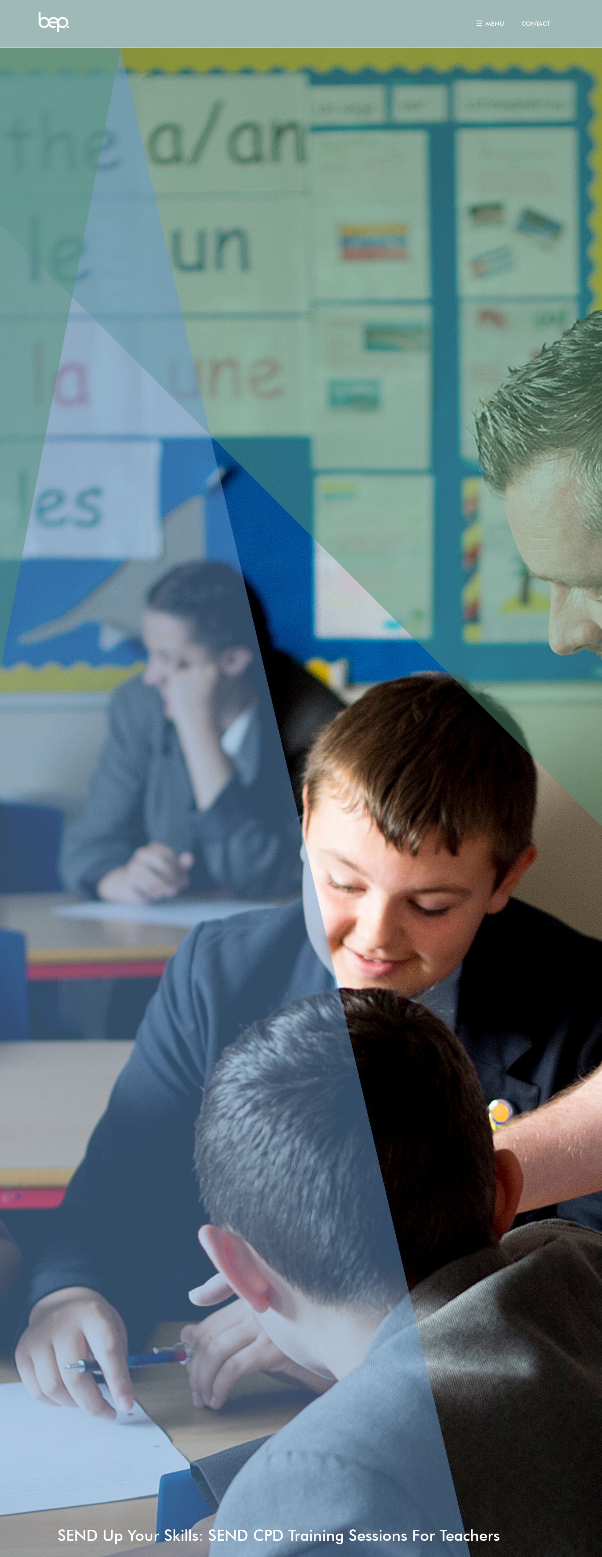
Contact (535, 23)
